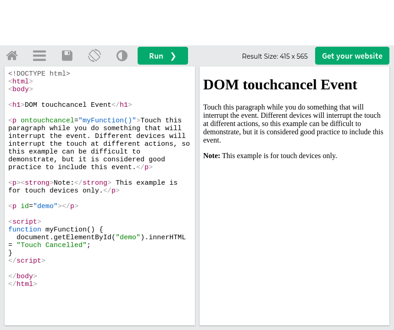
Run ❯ (163, 55)
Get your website (352, 55)
